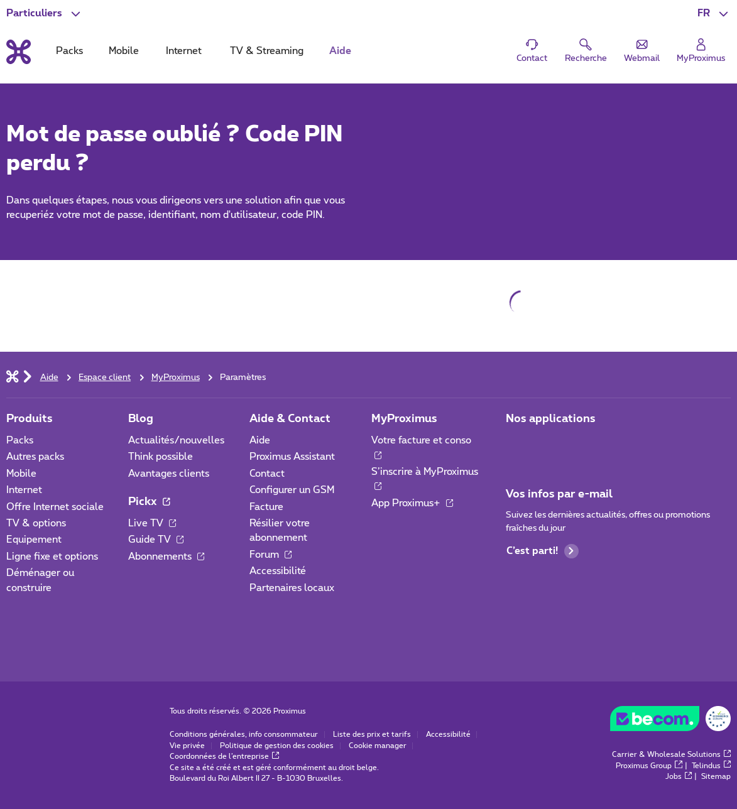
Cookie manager (378, 745)
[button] (714, 13)
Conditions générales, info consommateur (244, 734)
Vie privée (187, 745)
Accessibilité (277, 571)
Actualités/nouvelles (176, 440)
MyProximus (404, 419)
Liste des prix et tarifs (372, 734)
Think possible (160, 457)
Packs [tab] (69, 51)
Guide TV (156, 540)
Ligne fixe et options (52, 556)
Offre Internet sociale (55, 507)
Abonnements (166, 556)
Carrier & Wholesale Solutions (671, 754)
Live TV (152, 523)
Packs (19, 440)
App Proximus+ (412, 503)
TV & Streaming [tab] (266, 51)
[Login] (701, 50)
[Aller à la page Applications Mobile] (517, 444)
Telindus (711, 766)
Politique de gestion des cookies (277, 745)
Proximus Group (649, 766)
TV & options (36, 523)
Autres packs (35, 457)
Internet (24, 490)
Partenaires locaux (291, 588)
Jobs (678, 776)
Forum (270, 555)
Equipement (34, 540)
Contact (267, 474)
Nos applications (551, 419)
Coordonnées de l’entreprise (225, 756)
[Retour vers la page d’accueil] (18, 51)
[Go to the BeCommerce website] (670, 721)
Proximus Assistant (292, 457)
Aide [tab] (340, 51)
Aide (259, 440)
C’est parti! (542, 551)
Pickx (149, 502)
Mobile (21, 474)
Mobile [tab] (124, 51)
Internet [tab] (184, 51)
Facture (266, 507)
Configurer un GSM (291, 490)
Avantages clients (168, 474)
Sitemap (716, 776)
